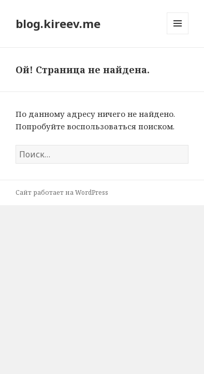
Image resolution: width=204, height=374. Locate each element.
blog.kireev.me (58, 23)
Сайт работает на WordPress (62, 192)
